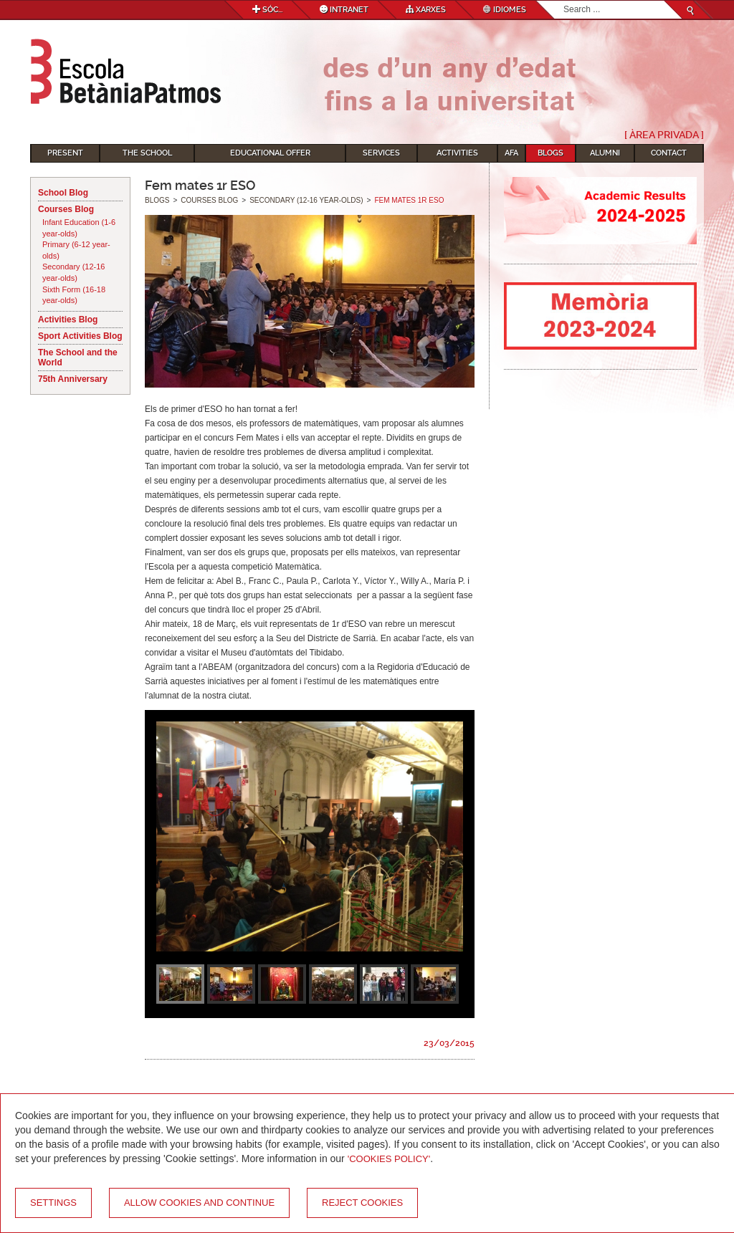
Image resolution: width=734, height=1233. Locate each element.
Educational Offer (270, 153)
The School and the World (78, 357)
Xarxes (426, 9)
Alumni (605, 153)
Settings (53, 1202)
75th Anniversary (73, 379)
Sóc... (267, 9)
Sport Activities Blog (80, 336)
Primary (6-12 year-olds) (76, 250)
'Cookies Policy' (389, 1158)
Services (381, 153)
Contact (669, 153)
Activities (457, 153)
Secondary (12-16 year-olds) (73, 272)
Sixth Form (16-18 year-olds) (73, 295)
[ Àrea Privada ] (664, 134)
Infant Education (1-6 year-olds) (78, 228)
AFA (511, 153)
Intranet (344, 9)
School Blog (63, 193)
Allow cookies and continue (199, 1202)
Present (65, 153)
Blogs (550, 153)
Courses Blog (66, 209)
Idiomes (504, 9)
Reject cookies (362, 1202)
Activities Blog (67, 320)
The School (147, 153)
